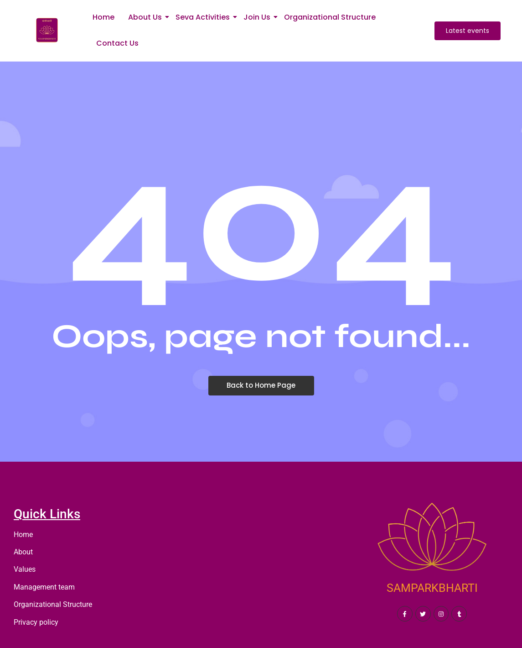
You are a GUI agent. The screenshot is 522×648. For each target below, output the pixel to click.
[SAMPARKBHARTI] (431, 541)
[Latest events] (467, 30)
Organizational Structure (330, 17)
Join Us (258, 17)
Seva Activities (204, 17)
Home (103, 17)
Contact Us (117, 43)
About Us (146, 17)
